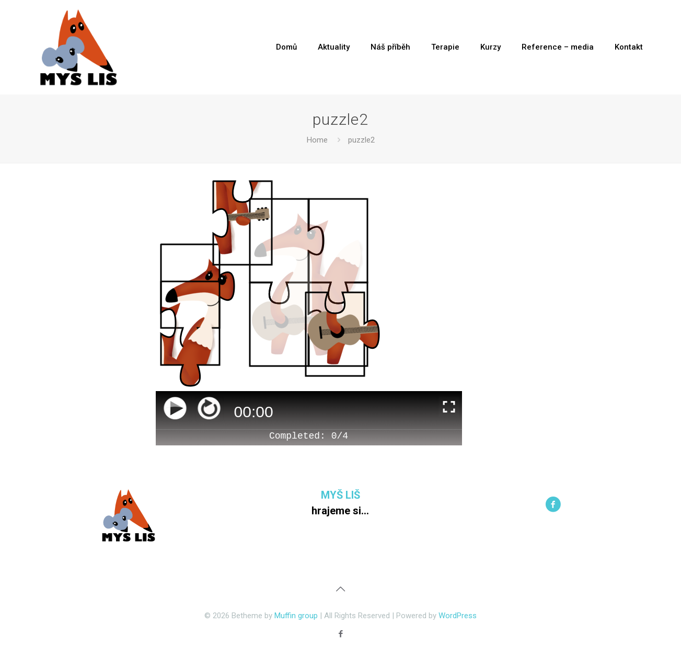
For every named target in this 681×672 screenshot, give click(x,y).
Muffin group (296, 615)
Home (317, 140)
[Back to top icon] (341, 589)
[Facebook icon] (340, 634)
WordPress (457, 615)
